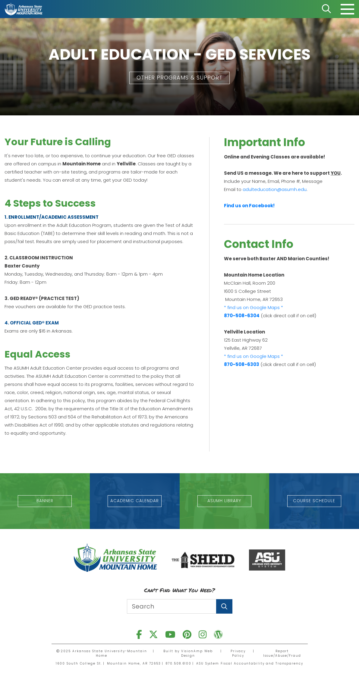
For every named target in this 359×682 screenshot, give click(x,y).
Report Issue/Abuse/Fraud (282, 653)
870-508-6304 (242, 315)
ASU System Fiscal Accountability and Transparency (250, 663)
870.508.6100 (178, 663)
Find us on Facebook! (249, 205)
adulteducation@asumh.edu (275, 189)
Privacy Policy (237, 653)
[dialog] (341, 664)
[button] (179, 78)
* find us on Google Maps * (253, 307)
